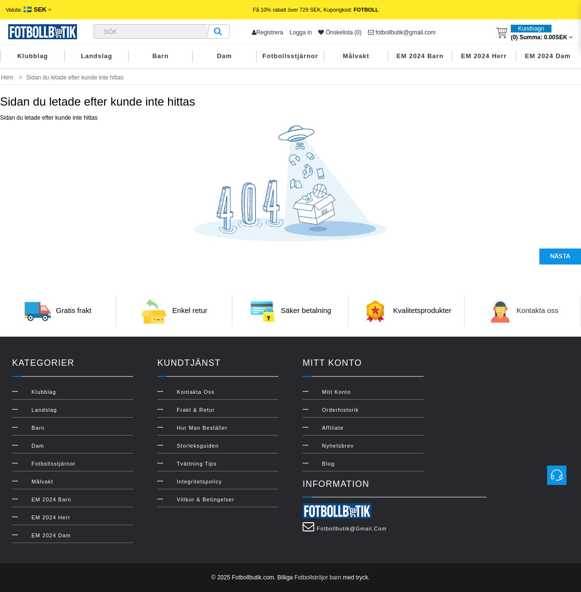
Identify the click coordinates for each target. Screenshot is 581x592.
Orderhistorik (340, 410)
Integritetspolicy (199, 481)
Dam (224, 56)
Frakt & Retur (195, 410)
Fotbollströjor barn (317, 577)
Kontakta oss (538, 310)
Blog (328, 464)
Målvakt (356, 56)
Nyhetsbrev (338, 446)
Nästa (560, 256)
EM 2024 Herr (483, 56)
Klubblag (32, 56)
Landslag (96, 56)
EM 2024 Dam (548, 56)
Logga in (301, 32)
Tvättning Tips (196, 464)
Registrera (267, 32)
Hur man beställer (202, 428)
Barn (161, 56)
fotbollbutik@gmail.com (402, 32)
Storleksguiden (198, 446)
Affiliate (333, 428)
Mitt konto (336, 392)
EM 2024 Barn (420, 56)
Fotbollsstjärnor (290, 56)
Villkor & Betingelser (205, 499)
